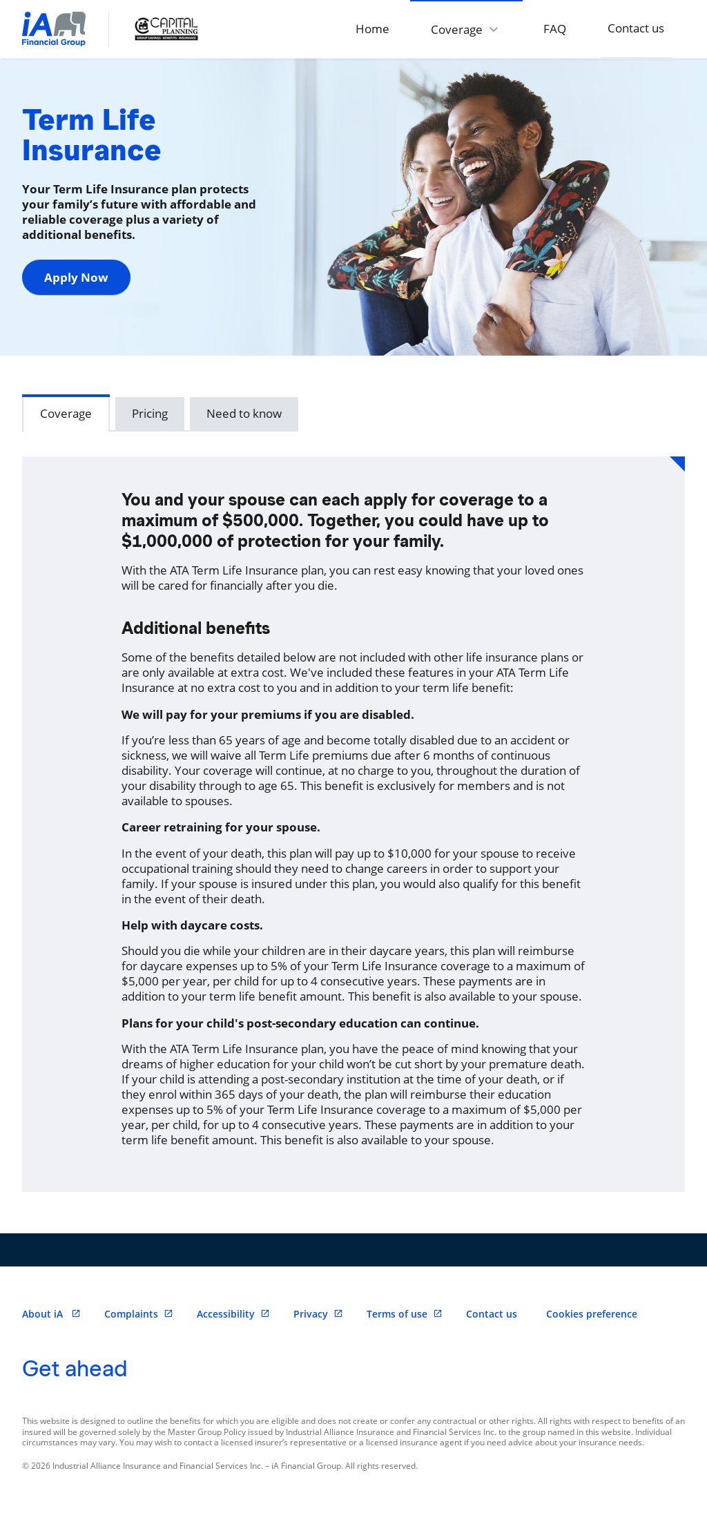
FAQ (554, 29)
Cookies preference (591, 1313)
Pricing (150, 413)
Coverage (66, 413)
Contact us (636, 28)
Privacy (318, 1313)
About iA (51, 1313)
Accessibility (233, 1313)
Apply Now (76, 277)
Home (372, 29)
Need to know (244, 413)
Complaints (138, 1313)
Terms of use (405, 1313)
